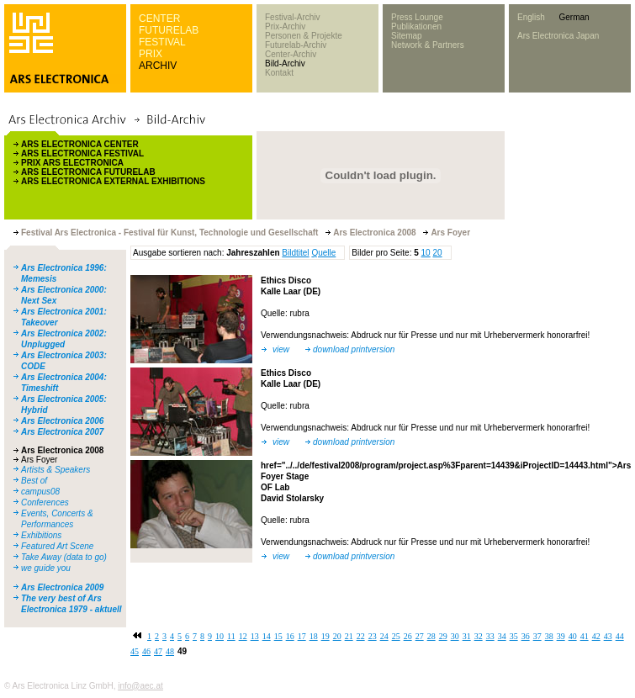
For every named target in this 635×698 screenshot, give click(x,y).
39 (561, 636)
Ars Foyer (39, 459)
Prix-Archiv (285, 26)
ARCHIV (158, 65)
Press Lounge (417, 17)
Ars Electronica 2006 (62, 421)
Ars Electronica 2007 (62, 431)
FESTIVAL (162, 42)
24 (384, 636)
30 (455, 636)
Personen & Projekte (303, 35)
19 (325, 636)
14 (266, 636)
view (281, 349)
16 (290, 636)
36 (525, 636)
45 (134, 651)
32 (478, 636)
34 (502, 636)
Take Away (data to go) (64, 557)
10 (426, 252)
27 (419, 636)
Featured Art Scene (57, 546)
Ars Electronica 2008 (62, 450)
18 (314, 636)
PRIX (150, 54)
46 (146, 651)
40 (573, 636)
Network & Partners (427, 45)
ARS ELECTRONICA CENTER (80, 144)
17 (302, 636)
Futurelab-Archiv (295, 45)
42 (596, 636)
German (573, 17)
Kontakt (279, 72)
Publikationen (416, 26)
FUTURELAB (168, 30)
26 (408, 636)
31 (467, 636)
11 (231, 636)
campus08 (40, 491)
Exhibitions (41, 535)
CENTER (159, 18)
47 (158, 651)
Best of (34, 480)
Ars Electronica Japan (558, 35)
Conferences (45, 502)
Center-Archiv (290, 54)
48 (170, 651)
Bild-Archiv (285, 63)
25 (396, 636)
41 (584, 636)
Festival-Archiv (292, 17)
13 (255, 636)
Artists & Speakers (55, 469)
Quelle (323, 252)
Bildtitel (295, 252)
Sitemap (406, 35)
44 (620, 636)
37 (537, 636)
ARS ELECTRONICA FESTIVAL (82, 153)
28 (431, 636)
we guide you (46, 568)
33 (490, 636)
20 (437, 252)
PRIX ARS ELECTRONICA (72, 162)
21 (349, 636)
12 (243, 636)
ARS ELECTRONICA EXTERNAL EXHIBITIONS (113, 181)
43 (608, 636)
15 (278, 636)
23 (372, 636)
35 (514, 636)
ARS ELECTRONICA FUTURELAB (88, 172)
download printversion (353, 349)
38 (549, 636)
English (531, 17)
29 (443, 636)
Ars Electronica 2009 (62, 587)
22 (361, 636)
